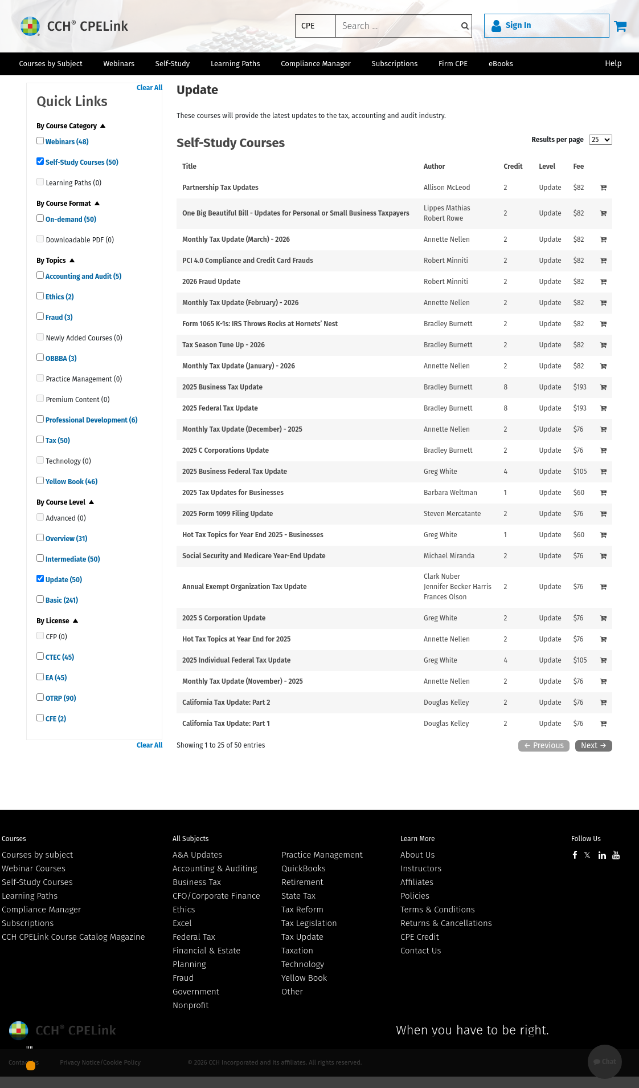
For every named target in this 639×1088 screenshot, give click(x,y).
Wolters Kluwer (64, 1031)
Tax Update (302, 937)
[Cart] (620, 26)
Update (63, 580)
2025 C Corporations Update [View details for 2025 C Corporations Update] (225, 450)
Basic (61, 600)
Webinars (66, 142)
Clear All (149, 88)
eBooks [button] (501, 63)
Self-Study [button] (172, 63)
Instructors (420, 868)
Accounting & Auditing (215, 868)
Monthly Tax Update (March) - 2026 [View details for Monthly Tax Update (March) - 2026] (236, 239)
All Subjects (190, 839)
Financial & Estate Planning (206, 957)
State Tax (298, 896)
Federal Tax (194, 937)
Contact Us (420, 950)
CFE (55, 719)
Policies (414, 896)
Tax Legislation (309, 923)
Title (189, 166)
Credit (513, 166)
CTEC (59, 657)
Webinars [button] (118, 63)
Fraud (58, 318)
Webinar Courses (33, 868)
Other (292, 991)
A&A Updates (197, 855)
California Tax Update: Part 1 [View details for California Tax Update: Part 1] (225, 724)
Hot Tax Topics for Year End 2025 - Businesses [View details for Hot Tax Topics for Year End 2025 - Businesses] (252, 535)
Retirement (302, 882)
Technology (302, 964)
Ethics (58, 297)
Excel (182, 923)
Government (196, 991)
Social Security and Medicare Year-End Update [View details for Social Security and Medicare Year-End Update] (253, 556)
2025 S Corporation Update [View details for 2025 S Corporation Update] (223, 618)
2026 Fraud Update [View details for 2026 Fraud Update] (211, 282)
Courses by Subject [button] (50, 63)
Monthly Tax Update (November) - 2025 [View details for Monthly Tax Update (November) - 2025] (242, 681)
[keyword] (403, 26)
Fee (579, 166)
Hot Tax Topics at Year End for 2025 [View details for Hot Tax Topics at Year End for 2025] (236, 639)
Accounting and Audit (82, 277)
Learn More (417, 839)
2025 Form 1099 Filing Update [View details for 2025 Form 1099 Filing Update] (227, 514)
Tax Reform (302, 909)
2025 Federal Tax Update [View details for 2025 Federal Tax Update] (220, 408)
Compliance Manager (41, 909)
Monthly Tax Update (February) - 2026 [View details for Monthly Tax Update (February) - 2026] (240, 303)
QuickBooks (303, 868)
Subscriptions (28, 923)
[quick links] (40, 140)
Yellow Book (70, 482)
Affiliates (416, 882)
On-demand (70, 220)
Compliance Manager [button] (316, 63)
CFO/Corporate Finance (216, 896)
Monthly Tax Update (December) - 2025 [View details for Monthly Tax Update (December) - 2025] (242, 429)
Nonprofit (190, 1005)
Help (613, 63)
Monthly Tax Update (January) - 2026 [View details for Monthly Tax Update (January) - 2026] (238, 366)
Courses (14, 839)
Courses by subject (37, 855)
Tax (57, 441)
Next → (594, 745)
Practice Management (322, 855)
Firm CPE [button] (453, 63)
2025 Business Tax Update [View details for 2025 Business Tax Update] (222, 387)
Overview (65, 539)
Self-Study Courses (81, 163)
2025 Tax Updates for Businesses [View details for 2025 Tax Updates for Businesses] (233, 493)
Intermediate (72, 559)
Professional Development (90, 420)
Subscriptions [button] (395, 63)
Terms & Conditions (437, 909)
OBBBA (60, 359)
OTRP (60, 699)
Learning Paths (235, 63)
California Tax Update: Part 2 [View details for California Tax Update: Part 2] (226, 703)
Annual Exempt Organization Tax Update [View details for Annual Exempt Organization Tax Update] (244, 587)
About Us (417, 855)
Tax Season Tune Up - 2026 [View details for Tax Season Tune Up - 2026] (223, 345)
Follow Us (586, 839)
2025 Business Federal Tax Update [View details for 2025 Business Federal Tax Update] (234, 472)
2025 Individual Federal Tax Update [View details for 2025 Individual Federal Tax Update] (236, 660)
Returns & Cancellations (446, 923)
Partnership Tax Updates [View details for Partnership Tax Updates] (220, 188)
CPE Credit (419, 937)
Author (434, 166)
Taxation (297, 950)
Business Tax (197, 882)
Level (547, 166)
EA (55, 678)
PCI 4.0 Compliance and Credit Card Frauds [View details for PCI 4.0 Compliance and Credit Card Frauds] (247, 261)
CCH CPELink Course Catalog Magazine (73, 937)
